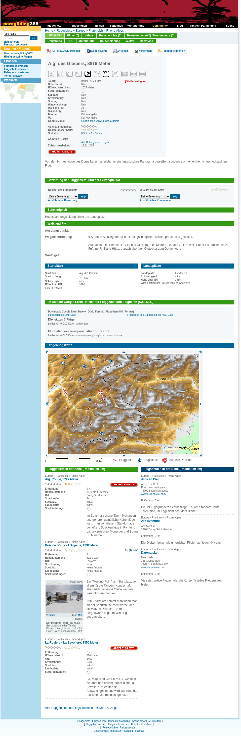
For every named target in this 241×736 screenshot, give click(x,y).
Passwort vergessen (16, 44)
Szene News (139, 721)
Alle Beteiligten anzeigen (95, 142)
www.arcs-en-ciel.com (153, 494)
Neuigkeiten (154, 721)
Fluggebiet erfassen (16, 66)
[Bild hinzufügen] (135, 81)
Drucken (123, 50)
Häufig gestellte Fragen (18, 56)
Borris (133, 550)
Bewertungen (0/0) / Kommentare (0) (150, 35)
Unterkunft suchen (141, 724)
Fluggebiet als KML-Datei (62, 314)
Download (146, 40)
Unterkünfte (87, 40)
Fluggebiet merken (174, 50)
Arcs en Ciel (149, 479)
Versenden (145, 50)
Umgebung (55, 40)
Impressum (116, 730)
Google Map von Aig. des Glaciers (100, 121)
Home (49, 30)
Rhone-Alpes (115, 30)
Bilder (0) (73, 35)
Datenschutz (101, 730)
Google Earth (99, 50)
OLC (70, 40)
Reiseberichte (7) (110, 35)
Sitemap (139, 730)
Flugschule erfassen (16, 69)
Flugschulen (99, 721)
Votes (86, 133)
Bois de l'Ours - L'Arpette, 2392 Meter (71, 545)
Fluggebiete (64, 30)
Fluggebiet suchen (96, 724)
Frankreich (96, 30)
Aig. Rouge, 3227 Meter (61, 479)
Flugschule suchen (118, 724)
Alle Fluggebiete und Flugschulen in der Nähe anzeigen (82, 708)
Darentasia (148, 552)
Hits (99, 133)
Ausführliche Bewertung (62, 200)
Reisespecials (127, 727)
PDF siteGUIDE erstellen (65, 50)
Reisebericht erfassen (17, 72)
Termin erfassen (13, 75)
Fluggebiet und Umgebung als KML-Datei (150, 314)
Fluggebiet (55, 34)
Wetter (130, 40)
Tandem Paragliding (119, 721)
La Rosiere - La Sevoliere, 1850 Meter (71, 642)
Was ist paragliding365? (18, 53)
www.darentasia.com (152, 567)
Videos (89, 35)
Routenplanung (110, 40)
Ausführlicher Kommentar (155, 200)
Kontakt (128, 730)
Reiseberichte (110, 727)
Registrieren (11, 41)
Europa (80, 30)
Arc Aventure (150, 521)
